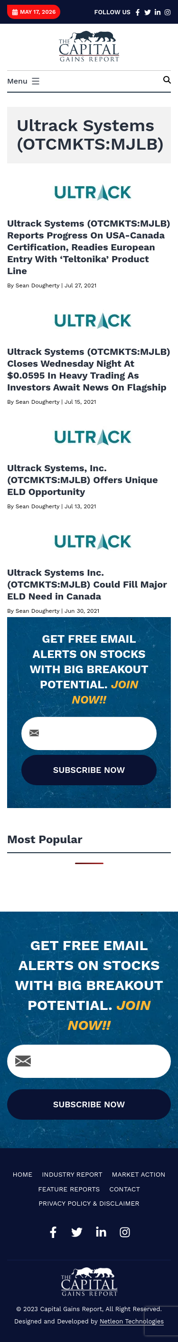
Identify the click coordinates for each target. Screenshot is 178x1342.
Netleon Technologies (132, 1321)
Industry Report (72, 1174)
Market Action (139, 1174)
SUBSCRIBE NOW (89, 770)
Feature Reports (69, 1189)
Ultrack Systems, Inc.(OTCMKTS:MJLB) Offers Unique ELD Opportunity (82, 479)
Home (23, 1174)
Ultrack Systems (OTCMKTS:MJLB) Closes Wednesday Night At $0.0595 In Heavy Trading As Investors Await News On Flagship (88, 369)
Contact (124, 1189)
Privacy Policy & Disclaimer (88, 1203)
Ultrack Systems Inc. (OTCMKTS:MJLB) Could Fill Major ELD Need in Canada (87, 584)
